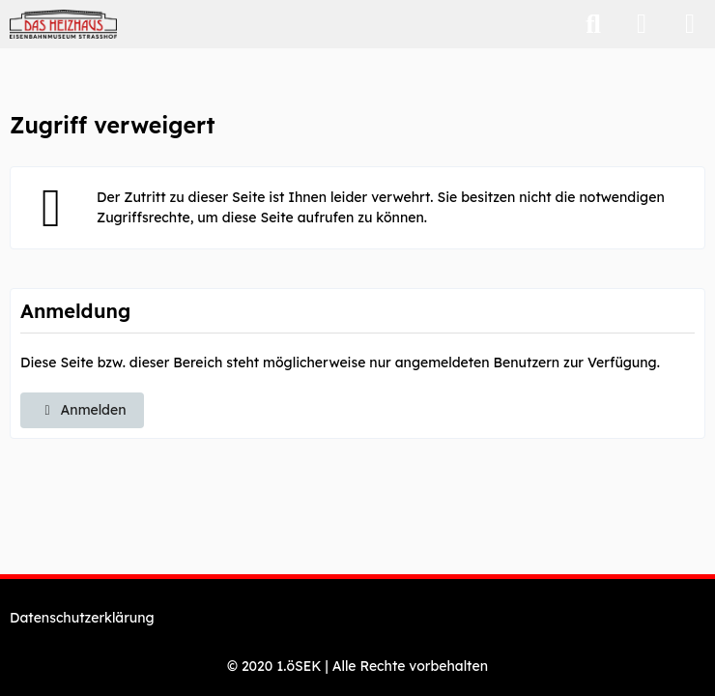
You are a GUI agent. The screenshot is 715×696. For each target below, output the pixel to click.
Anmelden (82, 410)
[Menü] (690, 24)
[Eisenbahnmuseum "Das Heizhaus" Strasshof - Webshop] (63, 24)
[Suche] (593, 24)
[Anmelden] (641, 24)
